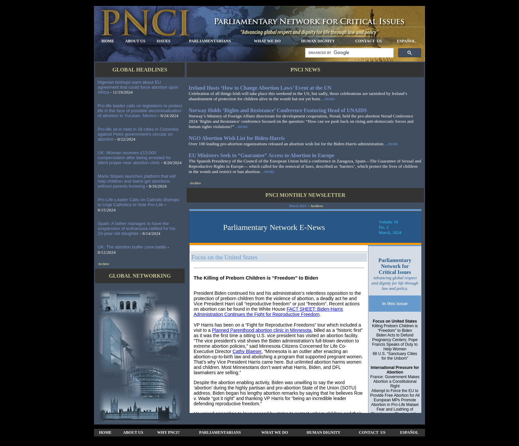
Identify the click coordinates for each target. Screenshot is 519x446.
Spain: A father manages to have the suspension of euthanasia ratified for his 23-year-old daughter (136, 228)
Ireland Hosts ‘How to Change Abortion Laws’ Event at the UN (260, 88)
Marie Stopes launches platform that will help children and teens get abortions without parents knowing (137, 181)
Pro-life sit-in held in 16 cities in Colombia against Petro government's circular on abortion (138, 134)
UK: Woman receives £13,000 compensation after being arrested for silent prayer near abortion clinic (134, 157)
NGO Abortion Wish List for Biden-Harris (237, 138)
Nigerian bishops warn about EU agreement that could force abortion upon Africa (138, 87)
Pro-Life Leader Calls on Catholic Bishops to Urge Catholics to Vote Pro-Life (138, 202)
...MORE (328, 99)
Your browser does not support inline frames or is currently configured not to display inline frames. (305, 310)
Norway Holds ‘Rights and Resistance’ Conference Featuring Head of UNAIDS (278, 110)
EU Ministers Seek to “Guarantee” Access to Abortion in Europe (261, 155)
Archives (316, 206)
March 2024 (297, 206)
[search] (348, 53)
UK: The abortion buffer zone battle (132, 247)
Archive (103, 264)
